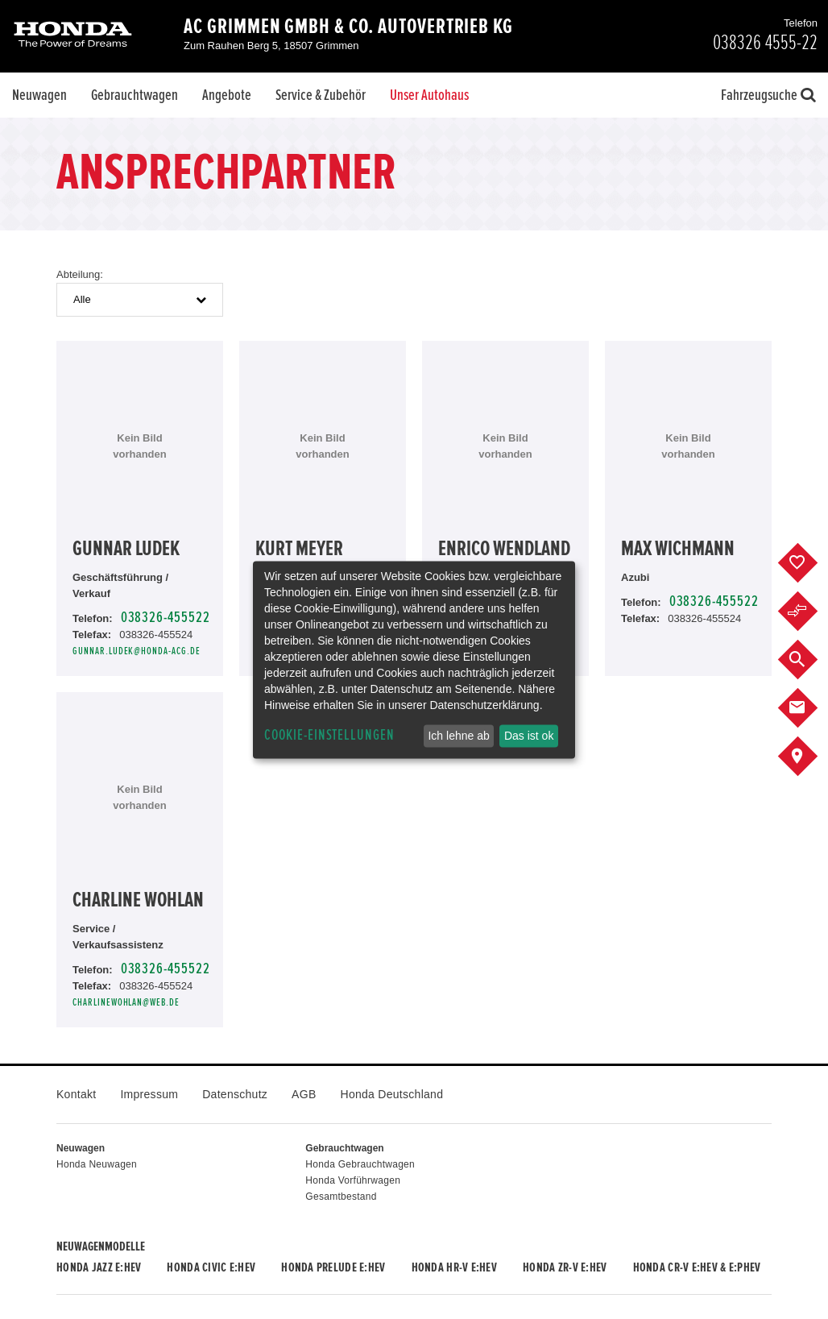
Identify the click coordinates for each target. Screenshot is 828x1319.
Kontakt (76, 1094)
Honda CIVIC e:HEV (211, 1267)
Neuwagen (39, 95)
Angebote (226, 95)
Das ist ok (528, 735)
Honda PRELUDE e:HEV (333, 1267)
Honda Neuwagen (96, 1164)
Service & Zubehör (320, 95)
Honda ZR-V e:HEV (565, 1267)
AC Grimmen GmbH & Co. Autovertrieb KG (348, 26)
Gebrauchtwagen (134, 95)
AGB (304, 1094)
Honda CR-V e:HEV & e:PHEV (697, 1267)
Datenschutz (234, 1094)
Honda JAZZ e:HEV (98, 1267)
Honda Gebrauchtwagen (360, 1164)
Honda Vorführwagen (352, 1180)
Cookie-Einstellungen (329, 735)
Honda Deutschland (392, 1094)
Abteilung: (79, 274)
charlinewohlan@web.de (126, 1003)
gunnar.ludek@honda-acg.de (136, 651)
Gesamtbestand (340, 1196)
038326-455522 (165, 617)
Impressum (149, 1094)
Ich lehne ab (458, 735)
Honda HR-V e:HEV (454, 1267)
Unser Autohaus (429, 95)
